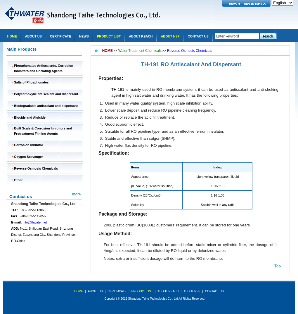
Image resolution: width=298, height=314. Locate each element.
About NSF (170, 36)
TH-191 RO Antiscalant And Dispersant (191, 64)
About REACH (141, 36)
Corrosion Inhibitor (28, 145)
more (76, 194)
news (84, 36)
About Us (33, 36)
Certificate (60, 36)
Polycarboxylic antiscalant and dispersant (46, 94)
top (277, 266)
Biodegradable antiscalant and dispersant (46, 105)
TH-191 (117, 89)
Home (12, 36)
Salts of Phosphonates (31, 82)
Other (18, 180)
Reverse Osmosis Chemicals (36, 168)
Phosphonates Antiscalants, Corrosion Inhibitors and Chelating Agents (43, 68)
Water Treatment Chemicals (140, 51)
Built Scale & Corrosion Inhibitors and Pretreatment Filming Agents (43, 131)
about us (95, 291)
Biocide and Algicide (30, 117)
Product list (109, 36)
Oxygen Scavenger (28, 156)
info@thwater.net (35, 222)
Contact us (20, 196)
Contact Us (198, 36)
